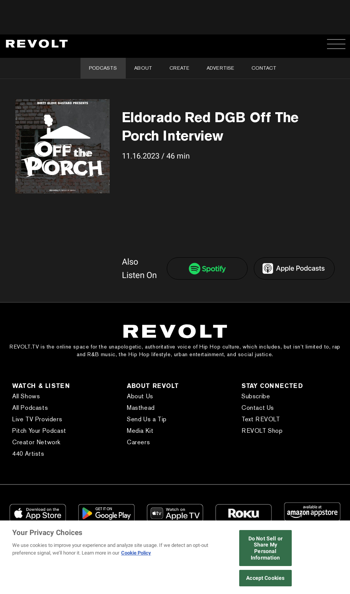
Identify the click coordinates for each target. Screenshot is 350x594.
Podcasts (103, 68)
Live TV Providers (37, 419)
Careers (138, 442)
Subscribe (256, 396)
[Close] (341, 558)
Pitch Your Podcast (39, 431)
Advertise (220, 68)
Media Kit (140, 431)
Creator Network (36, 442)
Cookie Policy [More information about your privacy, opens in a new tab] (136, 553)
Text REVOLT (261, 419)
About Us (140, 396)
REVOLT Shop (262, 431)
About (143, 68)
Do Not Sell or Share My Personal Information (265, 548)
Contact (263, 68)
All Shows (26, 396)
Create (179, 68)
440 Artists (28, 454)
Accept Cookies (265, 578)
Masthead (141, 408)
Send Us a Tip (147, 419)
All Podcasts (30, 408)
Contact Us (258, 408)
